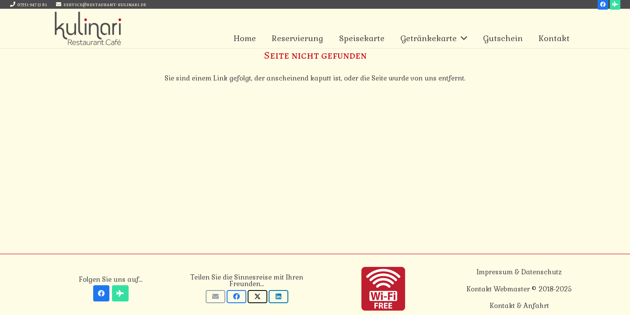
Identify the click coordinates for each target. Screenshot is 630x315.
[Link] (87, 28)
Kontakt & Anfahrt (519, 305)
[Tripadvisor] (120, 293)
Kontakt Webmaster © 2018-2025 (519, 289)
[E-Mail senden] (215, 296)
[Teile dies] (236, 296)
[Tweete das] (257, 296)
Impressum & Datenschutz (519, 272)
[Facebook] (101, 293)
